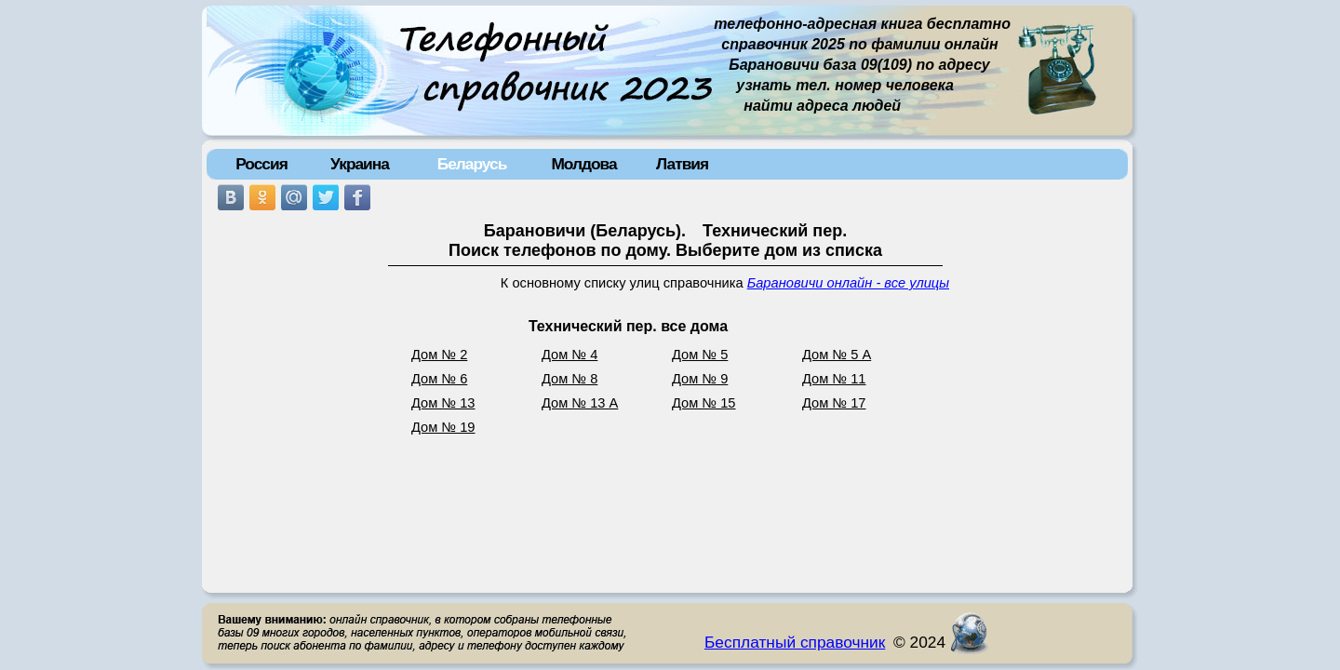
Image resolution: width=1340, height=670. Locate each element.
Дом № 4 (569, 354)
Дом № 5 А (836, 354)
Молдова (583, 163)
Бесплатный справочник (794, 642)
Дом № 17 (834, 402)
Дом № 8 (569, 378)
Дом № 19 (443, 427)
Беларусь (472, 163)
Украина (359, 163)
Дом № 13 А (580, 402)
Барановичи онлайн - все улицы (848, 282)
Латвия (682, 163)
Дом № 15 (704, 402)
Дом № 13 (443, 402)
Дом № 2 (439, 354)
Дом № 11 (834, 378)
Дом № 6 (439, 378)
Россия (261, 163)
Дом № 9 (700, 378)
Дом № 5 (700, 354)
